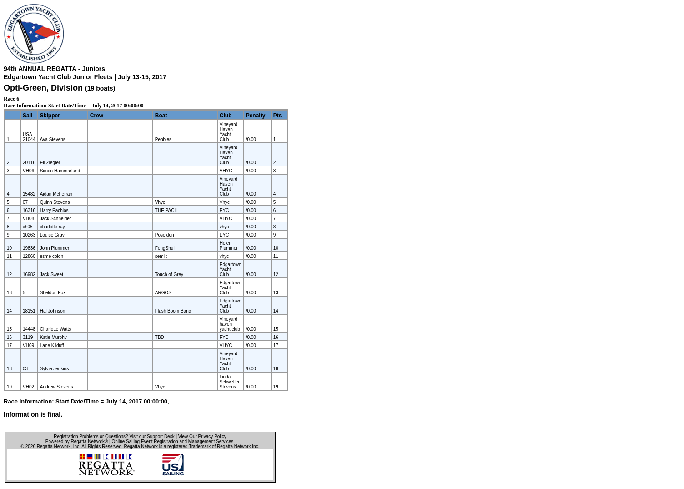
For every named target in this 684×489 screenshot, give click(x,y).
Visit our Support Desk (151, 436)
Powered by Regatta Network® (76, 441)
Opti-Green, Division (44, 87)
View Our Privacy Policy (202, 436)
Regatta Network (53, 446)
